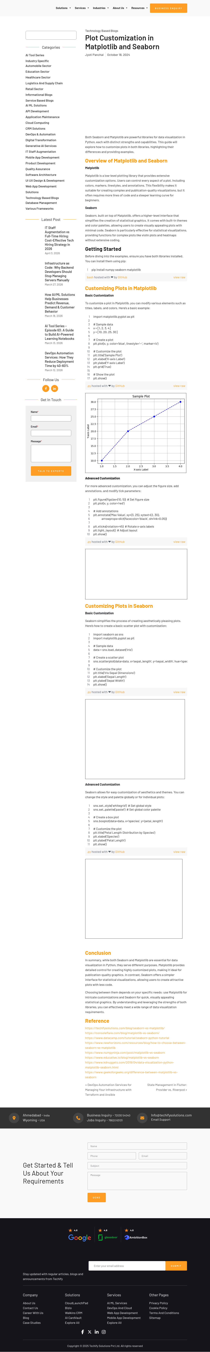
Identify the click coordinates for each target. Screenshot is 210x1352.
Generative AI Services (41, 146)
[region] (136, 269)
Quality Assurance (38, 169)
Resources (138, 8)
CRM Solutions (35, 128)
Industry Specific (37, 61)
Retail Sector (35, 89)
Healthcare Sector (38, 77)
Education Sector (37, 71)
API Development (37, 111)
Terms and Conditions (164, 1313)
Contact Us (30, 1308)
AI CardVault (73, 1318)
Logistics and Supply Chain (44, 83)
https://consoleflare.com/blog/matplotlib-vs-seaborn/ (122, 1033)
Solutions (62, 8)
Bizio (68, 1308)
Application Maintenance (43, 117)
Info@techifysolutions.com (171, 1115)
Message (51, 451)
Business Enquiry (168, 8)
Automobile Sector (38, 66)
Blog (26, 1318)
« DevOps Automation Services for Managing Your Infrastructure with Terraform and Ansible (108, 1089)
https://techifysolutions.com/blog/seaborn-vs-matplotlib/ (125, 1028)
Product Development (40, 163)
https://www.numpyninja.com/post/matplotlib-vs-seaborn (125, 1052)
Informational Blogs (39, 95)
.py (89, 386)
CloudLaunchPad (76, 1303)
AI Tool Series (35, 55)
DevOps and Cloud (119, 1308)
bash (90, 277)
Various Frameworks (40, 208)
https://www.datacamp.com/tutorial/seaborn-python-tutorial (127, 1038)
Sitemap (155, 1318)
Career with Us (33, 1313)
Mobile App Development (43, 157)
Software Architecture (41, 175)
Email (51, 429)
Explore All (72, 1323)
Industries (99, 8)
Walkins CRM (73, 1313)
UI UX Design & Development (45, 180)
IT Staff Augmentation (41, 151)
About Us (118, 8)
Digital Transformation (41, 140)
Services (80, 8)
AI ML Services (117, 1303)
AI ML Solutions (36, 105)
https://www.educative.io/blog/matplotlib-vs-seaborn (122, 1057)
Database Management (41, 203)
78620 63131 (115, 1120)
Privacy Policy (158, 1303)
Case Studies (32, 1323)
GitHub (122, 277)
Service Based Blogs (40, 100)
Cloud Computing (37, 123)
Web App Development (41, 186)
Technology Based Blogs (42, 198)
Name (51, 414)
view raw (179, 277)
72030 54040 (122, 1115)
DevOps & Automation (41, 134)
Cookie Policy (158, 1308)
